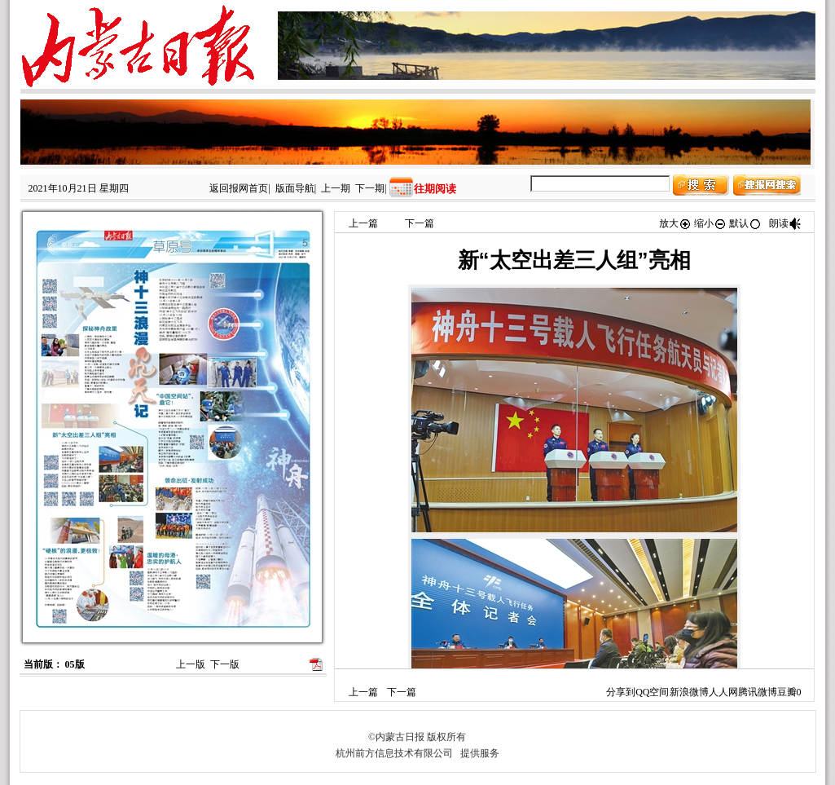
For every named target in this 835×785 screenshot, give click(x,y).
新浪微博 (689, 692)
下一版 (225, 664)
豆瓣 (787, 692)
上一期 (335, 188)
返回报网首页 (238, 188)
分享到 (620, 692)
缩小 (710, 223)
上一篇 (363, 223)
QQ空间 (652, 692)
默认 (745, 223)
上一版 (190, 664)
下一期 (370, 188)
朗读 (785, 223)
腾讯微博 (757, 692)
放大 (675, 223)
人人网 (723, 692)
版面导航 (294, 188)
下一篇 (419, 223)
